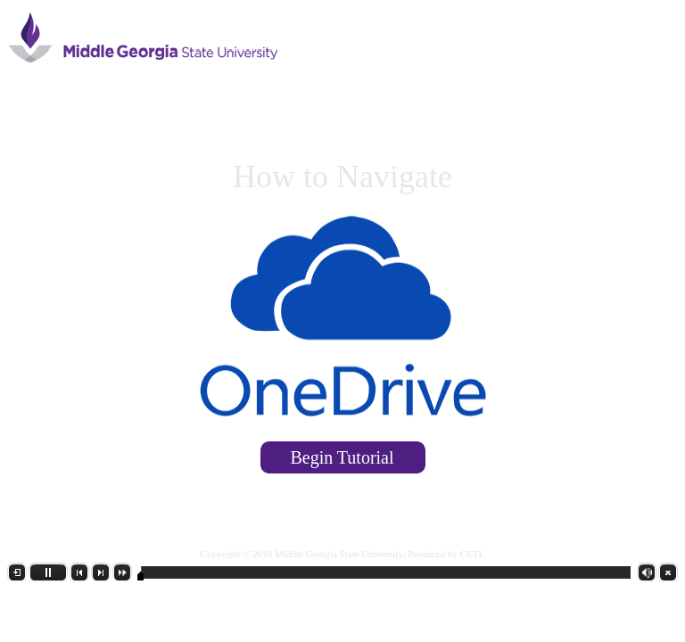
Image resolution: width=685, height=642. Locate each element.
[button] (17, 572)
